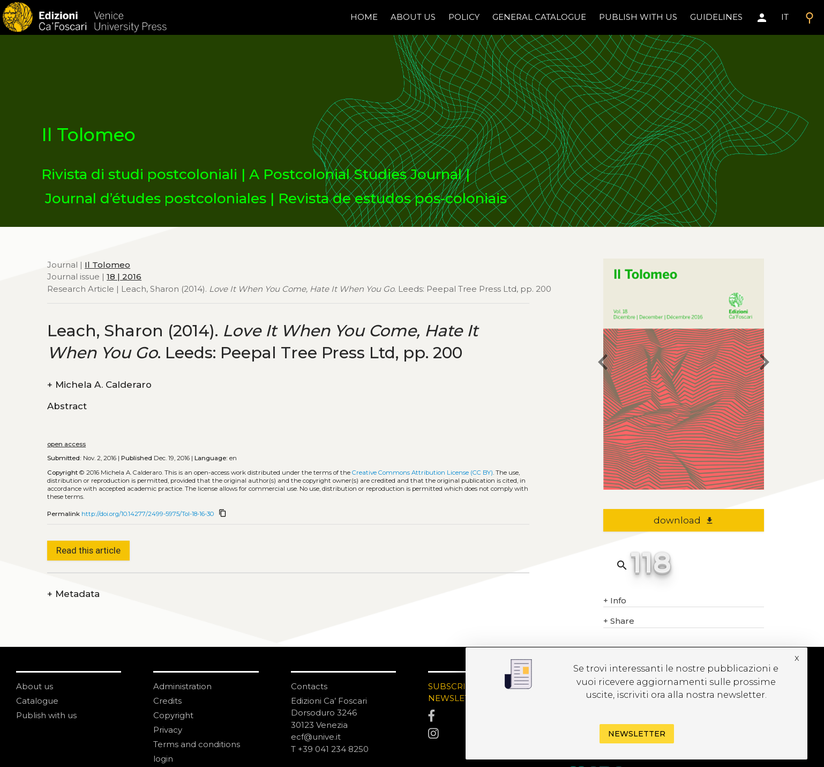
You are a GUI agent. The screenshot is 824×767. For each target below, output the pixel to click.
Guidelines (716, 17)
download (684, 520)
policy (464, 17)
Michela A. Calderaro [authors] (99, 385)
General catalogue (539, 17)
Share (618, 621)
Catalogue (37, 701)
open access (66, 444)
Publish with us (638, 17)
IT (785, 17)
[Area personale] (762, 17)
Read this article (88, 550)
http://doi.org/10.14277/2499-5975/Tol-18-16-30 (147, 514)
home (364, 17)
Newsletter (636, 734)
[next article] (764, 364)
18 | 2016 (124, 276)
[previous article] (603, 364)
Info (614, 601)
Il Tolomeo (107, 265)
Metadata (73, 594)
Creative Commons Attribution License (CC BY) (422, 472)
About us (413, 17)
